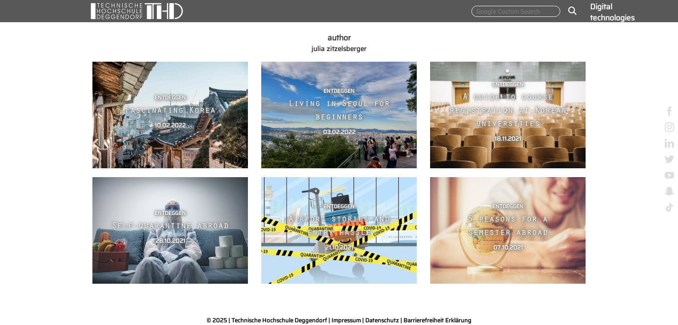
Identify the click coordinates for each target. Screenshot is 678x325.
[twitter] (669, 158)
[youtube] (669, 174)
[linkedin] (669, 143)
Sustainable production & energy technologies (612, 54)
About (600, 121)
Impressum (346, 320)
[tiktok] (669, 206)
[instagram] (669, 127)
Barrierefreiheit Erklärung (437, 320)
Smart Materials (606, 96)
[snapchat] (669, 190)
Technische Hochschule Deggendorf (279, 320)
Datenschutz (382, 320)
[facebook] (669, 111)
